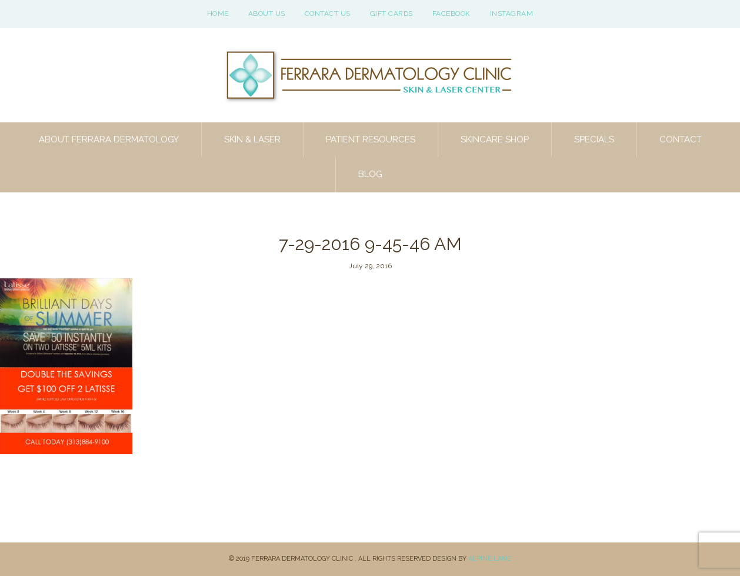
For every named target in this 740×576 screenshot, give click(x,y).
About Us (266, 13)
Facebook (451, 13)
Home (218, 13)
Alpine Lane (489, 558)
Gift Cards (391, 13)
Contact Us (328, 13)
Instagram (512, 13)
